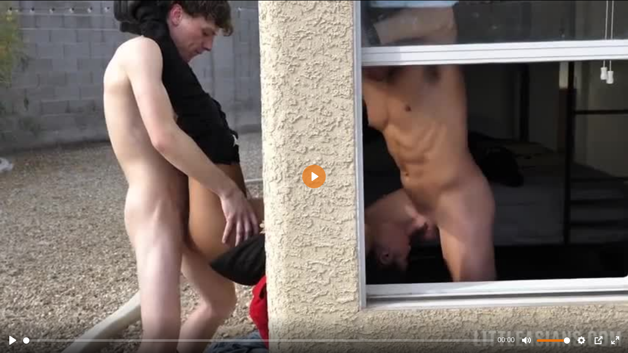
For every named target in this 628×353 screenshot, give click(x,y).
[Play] (13, 340)
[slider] (258, 340)
